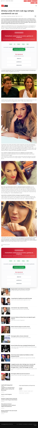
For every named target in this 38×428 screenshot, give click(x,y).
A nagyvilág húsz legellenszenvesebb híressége (21, 298)
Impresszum (20, 424)
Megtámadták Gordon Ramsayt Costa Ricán (20, 289)
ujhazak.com (19, 58)
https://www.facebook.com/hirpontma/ (27, 385)
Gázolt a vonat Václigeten (6, 394)
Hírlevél (35, 425)
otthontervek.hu (19, 65)
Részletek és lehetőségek (19, 49)
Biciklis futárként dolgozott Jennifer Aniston (20, 326)
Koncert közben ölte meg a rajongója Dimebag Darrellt (23, 345)
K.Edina (5, 16)
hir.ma (4, 424)
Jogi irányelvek (25, 424)
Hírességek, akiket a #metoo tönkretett (19, 336)
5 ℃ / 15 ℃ (3, 0)
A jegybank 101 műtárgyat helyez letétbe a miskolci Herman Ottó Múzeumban (8, 389)
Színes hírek (13, 16)
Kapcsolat (35, 424)
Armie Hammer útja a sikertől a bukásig (19, 307)
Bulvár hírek (9, 16)
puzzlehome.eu (19, 61)
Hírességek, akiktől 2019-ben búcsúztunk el (20, 373)
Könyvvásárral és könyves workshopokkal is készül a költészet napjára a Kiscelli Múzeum (8, 405)
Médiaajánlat (30, 424)
